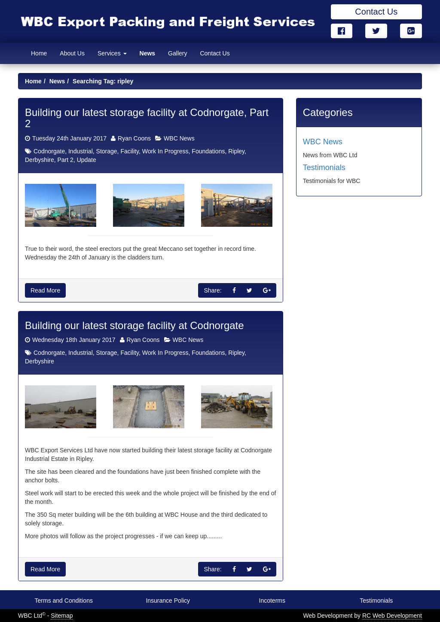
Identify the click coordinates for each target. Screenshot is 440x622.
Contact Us (376, 11)
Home (39, 53)
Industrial (80, 151)
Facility (129, 151)
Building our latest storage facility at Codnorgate (134, 325)
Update (86, 159)
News (148, 53)
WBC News (179, 138)
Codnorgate (49, 151)
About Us (72, 53)
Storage (106, 151)
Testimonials (324, 167)
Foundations (208, 151)
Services (112, 53)
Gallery (177, 53)
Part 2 (65, 159)
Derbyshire (39, 159)
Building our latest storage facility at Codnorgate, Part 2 (147, 118)
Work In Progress (165, 151)
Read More (45, 290)
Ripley (236, 151)
